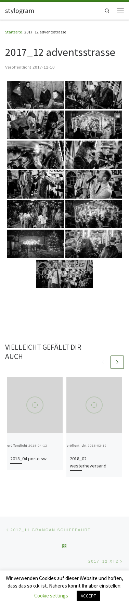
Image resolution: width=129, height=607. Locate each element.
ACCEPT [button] (88, 596)
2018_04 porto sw (28, 459)
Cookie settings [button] (51, 595)
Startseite (13, 31)
